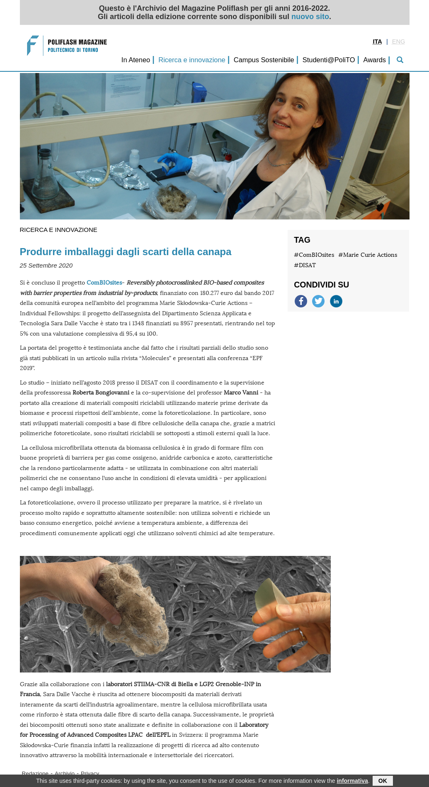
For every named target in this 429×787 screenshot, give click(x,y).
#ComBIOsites (314, 254)
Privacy (90, 773)
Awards (375, 59)
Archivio (65, 773)
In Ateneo (135, 59)
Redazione (35, 773)
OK (382, 781)
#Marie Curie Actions (367, 254)
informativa (352, 781)
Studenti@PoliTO (329, 59)
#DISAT (305, 265)
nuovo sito (310, 16)
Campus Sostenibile (264, 59)
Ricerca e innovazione (191, 59)
